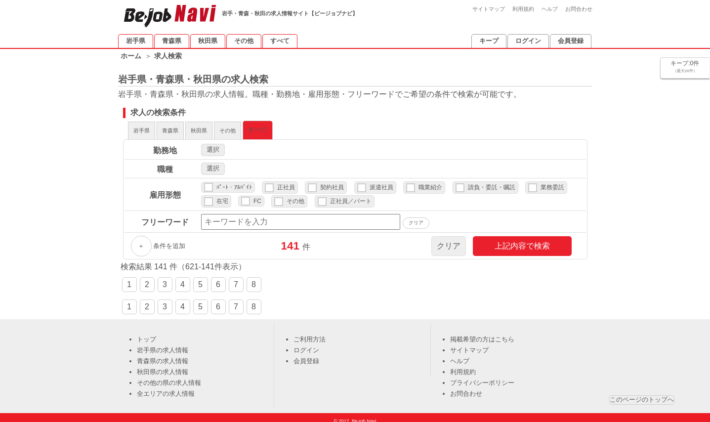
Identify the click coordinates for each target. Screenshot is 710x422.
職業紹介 (430, 182)
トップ (146, 334)
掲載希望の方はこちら (482, 334)
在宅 (222, 196)
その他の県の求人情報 (169, 377)
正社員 (286, 182)
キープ (489, 40)
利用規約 (523, 9)
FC (257, 196)
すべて (280, 40)
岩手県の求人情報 (162, 345)
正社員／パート (351, 196)
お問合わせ (578, 9)
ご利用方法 (309, 334)
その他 (243, 40)
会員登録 (571, 40)
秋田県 (207, 40)
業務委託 (552, 182)
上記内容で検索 (522, 241)
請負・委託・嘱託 (491, 182)
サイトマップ (488, 9)
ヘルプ (550, 9)
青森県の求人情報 (162, 356)
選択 (213, 144)
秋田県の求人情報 (162, 367)
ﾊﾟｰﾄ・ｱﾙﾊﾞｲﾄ (234, 182)
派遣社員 (381, 182)
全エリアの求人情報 (166, 388)
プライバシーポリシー (482, 377)
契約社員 (332, 182)
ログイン (528, 40)
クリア (448, 241)
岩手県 (135, 40)
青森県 (171, 40)
